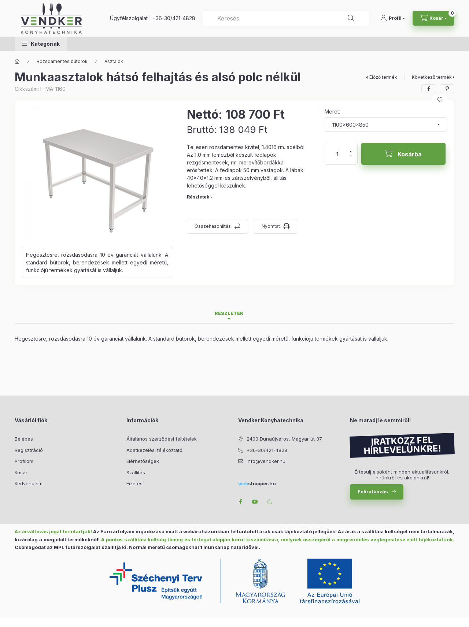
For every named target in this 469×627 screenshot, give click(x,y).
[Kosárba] (403, 154)
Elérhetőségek (142, 461)
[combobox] (286, 18)
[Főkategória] (17, 61)
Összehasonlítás (213, 226)
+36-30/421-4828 (173, 18)
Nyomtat (271, 226)
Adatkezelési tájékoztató (154, 450)
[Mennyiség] (337, 153)
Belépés (24, 439)
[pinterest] (447, 88)
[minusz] (351, 159)
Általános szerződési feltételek (161, 439)
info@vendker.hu (266, 461)
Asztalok (113, 61)
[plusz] (351, 148)
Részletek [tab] (229, 313)
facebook (240, 501)
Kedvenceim (29, 483)
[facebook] (428, 88)
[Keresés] (351, 18)
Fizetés (134, 483)
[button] (41, 44)
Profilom (24, 461)
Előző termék (383, 77)
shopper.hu (257, 483)
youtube (255, 501)
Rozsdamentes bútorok (62, 61)
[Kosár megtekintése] (433, 18)
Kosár (21, 472)
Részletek (198, 197)
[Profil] (393, 18)
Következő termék (432, 77)
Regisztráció (29, 450)
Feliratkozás (373, 491)
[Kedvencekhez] (439, 99)
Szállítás (135, 472)
